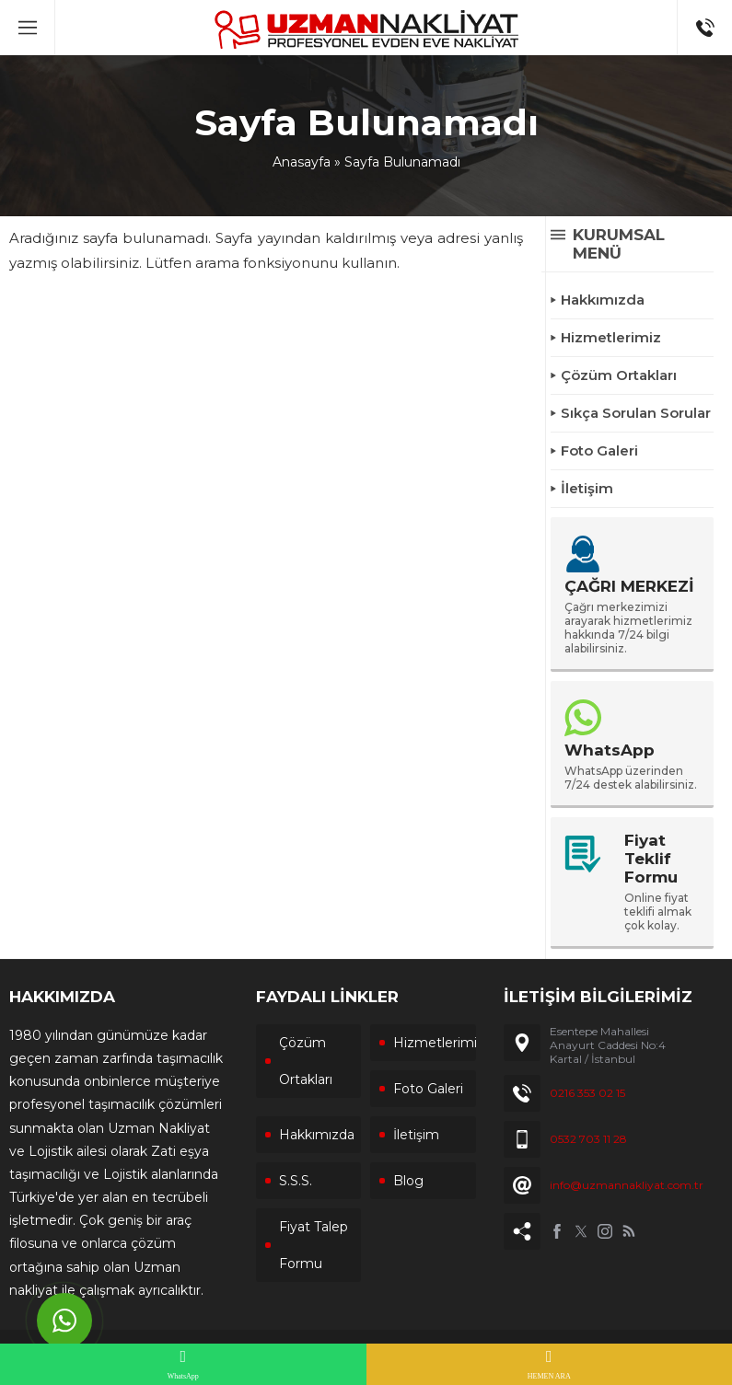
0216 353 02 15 (587, 1093)
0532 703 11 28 (588, 1139)
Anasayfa (302, 162)
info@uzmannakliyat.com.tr (626, 1185)
